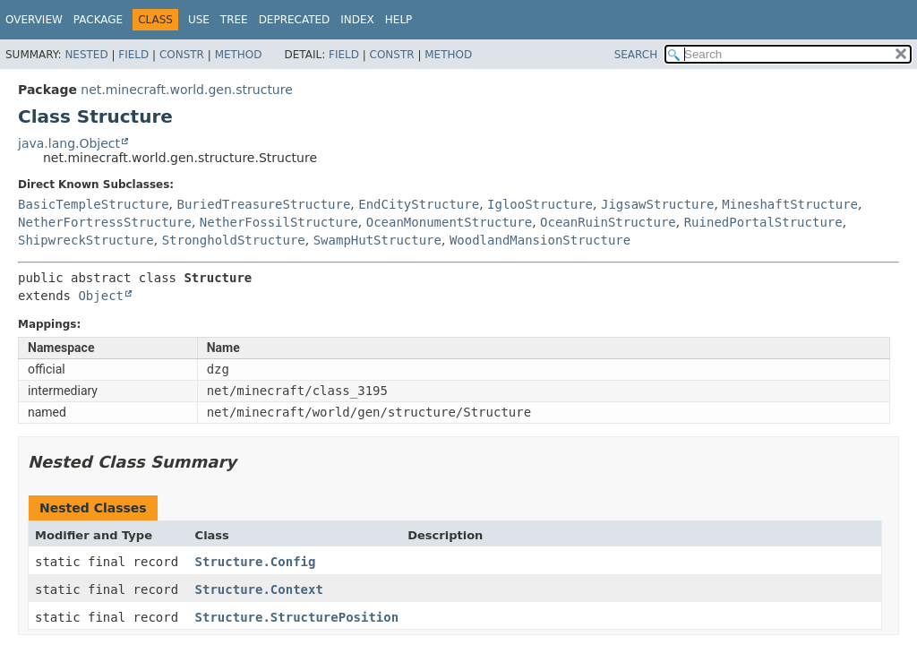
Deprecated (294, 19)
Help (399, 19)
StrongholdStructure (233, 240)
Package (98, 19)
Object (101, 295)
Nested (85, 54)
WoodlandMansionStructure (540, 240)
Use (199, 19)
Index (357, 19)
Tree (234, 19)
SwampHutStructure (377, 240)
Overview (34, 19)
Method (238, 54)
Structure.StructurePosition (297, 617)
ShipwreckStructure (86, 240)
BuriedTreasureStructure (263, 204)
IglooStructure (540, 204)
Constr (181, 54)
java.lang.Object (69, 143)
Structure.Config (255, 562)
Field (133, 54)
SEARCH (636, 54)
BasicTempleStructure (93, 204)
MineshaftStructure (790, 204)
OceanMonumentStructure (449, 222)
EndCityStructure (418, 204)
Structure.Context (259, 589)
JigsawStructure (657, 204)
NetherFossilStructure (279, 222)
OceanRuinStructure (608, 222)
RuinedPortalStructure (763, 222)
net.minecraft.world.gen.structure (186, 89)
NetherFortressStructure (105, 222)
